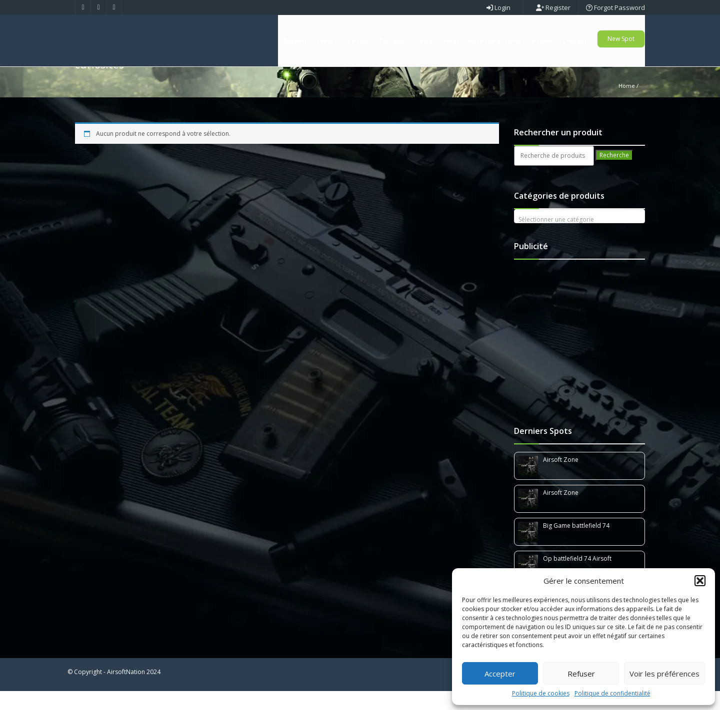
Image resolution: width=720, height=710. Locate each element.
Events (326, 40)
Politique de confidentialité (612, 693)
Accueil (294, 40)
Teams (357, 40)
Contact (574, 40)
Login (498, 7)
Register (553, 7)
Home (626, 104)
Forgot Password (615, 7)
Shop (450, 40)
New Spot (621, 38)
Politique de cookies (541, 693)
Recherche (614, 174)
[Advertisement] (582, 354)
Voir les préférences (665, 674)
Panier (542, 40)
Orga (424, 40)
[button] (700, 581)
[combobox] (580, 235)
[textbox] (579, 239)
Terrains (392, 40)
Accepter (500, 674)
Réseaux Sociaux (495, 40)
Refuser (581, 674)
